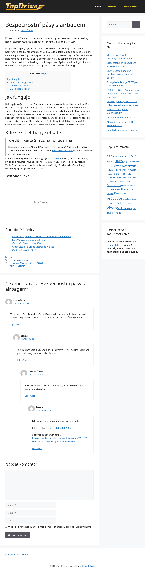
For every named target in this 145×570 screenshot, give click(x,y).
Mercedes (18, 260)
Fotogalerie (112, 6)
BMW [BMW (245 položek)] (119, 160)
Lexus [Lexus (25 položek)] (134, 178)
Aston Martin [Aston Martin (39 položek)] (124, 156)
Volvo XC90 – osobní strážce (27, 243)
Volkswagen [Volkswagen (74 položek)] (124, 208)
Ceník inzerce (21, 554)
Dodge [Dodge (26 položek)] (109, 166)
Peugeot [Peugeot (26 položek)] (110, 194)
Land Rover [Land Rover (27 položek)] (126, 178)
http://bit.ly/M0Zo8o (60, 427)
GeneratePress (88, 566)
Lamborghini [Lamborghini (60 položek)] (114, 177)
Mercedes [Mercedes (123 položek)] (114, 185)
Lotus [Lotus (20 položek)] (109, 181)
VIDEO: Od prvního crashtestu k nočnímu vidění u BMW (41, 236)
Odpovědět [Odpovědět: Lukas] (22, 360)
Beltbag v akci (19, 85)
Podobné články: (20, 88)
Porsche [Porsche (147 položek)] (120, 193)
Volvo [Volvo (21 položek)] (134, 209)
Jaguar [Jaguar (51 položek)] (117, 173)
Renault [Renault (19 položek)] (134, 199)
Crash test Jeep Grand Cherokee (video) (33, 246)
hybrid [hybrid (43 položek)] (133, 169)
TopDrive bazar (130, 6)
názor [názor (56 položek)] (117, 189)
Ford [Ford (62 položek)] (124, 165)
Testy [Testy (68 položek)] (123, 203)
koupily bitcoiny (115, 244)
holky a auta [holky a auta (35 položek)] (112, 170)
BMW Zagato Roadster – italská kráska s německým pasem (121, 74)
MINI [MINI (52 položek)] (124, 185)
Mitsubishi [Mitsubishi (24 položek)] (131, 185)
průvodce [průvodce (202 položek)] (114, 198)
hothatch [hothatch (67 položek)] (124, 169)
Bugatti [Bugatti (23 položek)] (127, 161)
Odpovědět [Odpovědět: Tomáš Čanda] (30, 396)
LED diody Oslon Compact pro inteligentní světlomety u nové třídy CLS (123, 93)
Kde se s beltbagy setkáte (20, 82)
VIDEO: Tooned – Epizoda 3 (121, 117)
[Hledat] (136, 24)
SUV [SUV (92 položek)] (116, 203)
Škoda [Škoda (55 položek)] (117, 212)
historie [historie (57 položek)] (132, 165)
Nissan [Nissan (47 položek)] (110, 189)
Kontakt (9, 554)
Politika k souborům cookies (122, 129)
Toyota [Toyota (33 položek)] (129, 203)
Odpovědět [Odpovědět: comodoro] (14, 324)
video (25, 260)
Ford (10, 260)
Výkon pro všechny (16, 266)
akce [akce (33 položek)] (115, 156)
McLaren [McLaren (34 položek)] (128, 181)
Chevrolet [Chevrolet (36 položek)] (134, 161)
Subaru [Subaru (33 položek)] (110, 203)
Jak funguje (13, 79)
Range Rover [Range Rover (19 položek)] (127, 199)
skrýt (43, 73)
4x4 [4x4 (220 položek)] (110, 155)
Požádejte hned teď (62, 150)
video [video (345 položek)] (112, 208)
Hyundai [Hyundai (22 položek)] (110, 174)
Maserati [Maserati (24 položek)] (114, 181)
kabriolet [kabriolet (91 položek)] (127, 173)
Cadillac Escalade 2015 (24, 250)
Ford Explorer (54, 158)
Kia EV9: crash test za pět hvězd (28, 239)
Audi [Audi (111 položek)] (134, 156)
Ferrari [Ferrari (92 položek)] (117, 166)
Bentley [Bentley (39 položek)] (110, 161)
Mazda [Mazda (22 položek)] (121, 181)
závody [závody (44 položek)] (110, 212)
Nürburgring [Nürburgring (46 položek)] (127, 189)
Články (98, 6)
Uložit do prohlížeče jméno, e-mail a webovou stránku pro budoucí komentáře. (50, 526)
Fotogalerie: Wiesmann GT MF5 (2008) (25, 263)
